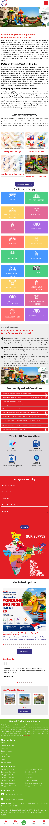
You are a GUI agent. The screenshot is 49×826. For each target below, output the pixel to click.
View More (24, 651)
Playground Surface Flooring (35, 786)
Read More (27, 735)
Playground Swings (12, 151)
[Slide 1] (19, 24)
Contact (4, 759)
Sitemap (4, 748)
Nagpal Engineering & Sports (24, 721)
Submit (24, 527)
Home (3, 743)
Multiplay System (7, 769)
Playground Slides (7, 775)
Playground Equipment (36, 176)
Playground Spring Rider (9, 786)
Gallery (4, 754)
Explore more (24, 184)
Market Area (6, 762)
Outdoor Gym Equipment (12, 174)
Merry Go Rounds (36, 151)
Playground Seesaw (8, 783)
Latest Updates (7, 751)
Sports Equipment (32, 780)
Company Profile (7, 745)
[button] (3, 644)
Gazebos (29, 775)
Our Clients (5, 756)
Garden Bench (30, 772)
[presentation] (16, 520)
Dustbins (29, 777)
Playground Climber (8, 780)
